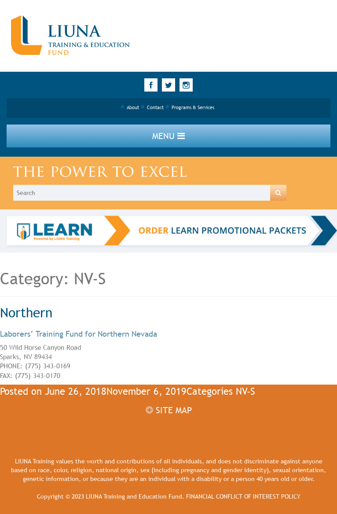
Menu (168, 136)
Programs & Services (193, 107)
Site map (169, 410)
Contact (155, 107)
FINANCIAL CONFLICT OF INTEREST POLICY (243, 496)
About (133, 107)
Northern (26, 312)
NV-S (245, 391)
